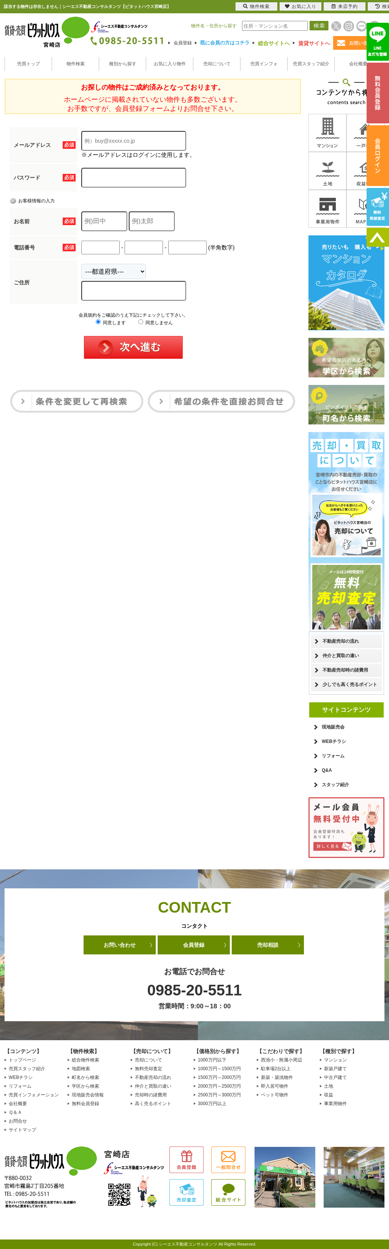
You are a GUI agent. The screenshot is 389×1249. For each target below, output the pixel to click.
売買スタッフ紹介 (311, 63)
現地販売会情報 (88, 1095)
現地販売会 (333, 727)
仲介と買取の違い (341, 655)
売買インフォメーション (34, 1095)
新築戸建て (335, 1068)
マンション (335, 1060)
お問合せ (18, 1121)
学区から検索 (85, 1086)
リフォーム (333, 756)
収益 (328, 1095)
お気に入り (300, 6)
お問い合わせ (120, 945)
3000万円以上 (212, 1103)
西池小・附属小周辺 (281, 1060)
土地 (328, 1086)
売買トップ (28, 63)
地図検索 (81, 1068)
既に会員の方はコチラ (225, 43)
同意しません (155, 322)
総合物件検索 (85, 1060)
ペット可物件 (274, 1095)
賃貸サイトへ (314, 43)
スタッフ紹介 (335, 784)
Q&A (327, 770)
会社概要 (358, 63)
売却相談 (267, 945)
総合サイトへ (274, 43)
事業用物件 (335, 1103)
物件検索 (75, 63)
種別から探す (122, 63)
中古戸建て (335, 1077)
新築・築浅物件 (277, 1077)
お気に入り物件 (170, 63)
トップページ (22, 1060)
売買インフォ (264, 63)
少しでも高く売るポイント (350, 684)
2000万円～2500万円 (219, 1086)
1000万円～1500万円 (219, 1068)
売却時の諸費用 (151, 1095)
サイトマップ (22, 1129)
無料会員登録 (85, 1103)
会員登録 (183, 43)
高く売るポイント (153, 1103)
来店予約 (345, 6)
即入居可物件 (274, 1086)
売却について (217, 63)
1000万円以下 (212, 1060)
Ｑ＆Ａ (15, 1112)
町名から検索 (85, 1077)
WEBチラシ (334, 741)
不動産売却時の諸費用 (345, 670)
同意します (111, 322)
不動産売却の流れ (341, 641)
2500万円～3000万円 (219, 1095)
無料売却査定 (148, 1068)
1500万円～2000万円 (219, 1077)
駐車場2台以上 (276, 1068)
